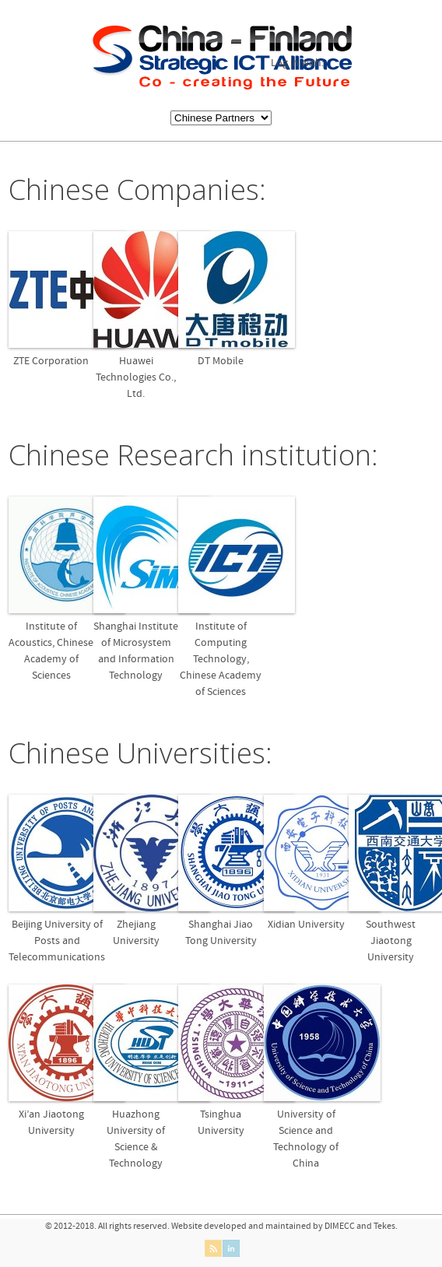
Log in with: (297, 63)
